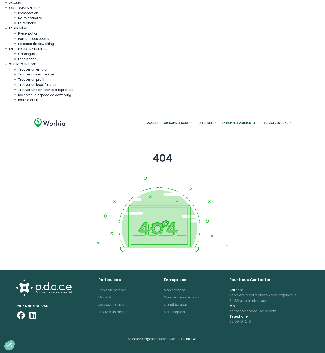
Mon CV (104, 297)
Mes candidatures (113, 304)
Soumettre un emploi (182, 297)
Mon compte (174, 290)
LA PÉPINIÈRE (18, 28)
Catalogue (26, 54)
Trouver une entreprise (36, 74)
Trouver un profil (31, 79)
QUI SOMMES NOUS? (24, 8)
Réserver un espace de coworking (44, 95)
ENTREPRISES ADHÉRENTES (28, 48)
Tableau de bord (112, 290)
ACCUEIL (15, 2)
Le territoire (27, 23)
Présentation (28, 13)
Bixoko (191, 338)
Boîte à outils (28, 100)
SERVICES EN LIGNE (22, 64)
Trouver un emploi (32, 69)
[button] (9, 345)
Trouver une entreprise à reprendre (46, 90)
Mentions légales (142, 338)
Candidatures (175, 304)
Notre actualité (30, 18)
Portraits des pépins (33, 38)
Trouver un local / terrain (37, 84)
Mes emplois (174, 311)
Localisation (27, 59)
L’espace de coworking (36, 44)
